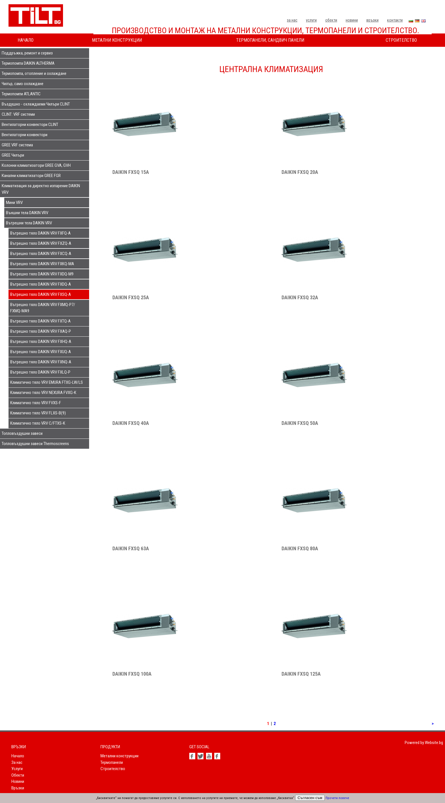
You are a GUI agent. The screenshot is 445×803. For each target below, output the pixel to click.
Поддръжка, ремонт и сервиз (27, 53)
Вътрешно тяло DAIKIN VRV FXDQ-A (40, 284)
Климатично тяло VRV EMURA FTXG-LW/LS (46, 382)
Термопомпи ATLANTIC (21, 93)
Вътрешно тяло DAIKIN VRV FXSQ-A (40, 294)
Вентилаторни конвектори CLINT (30, 124)
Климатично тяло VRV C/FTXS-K (37, 423)
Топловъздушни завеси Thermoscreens (35, 443)
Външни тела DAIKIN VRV (27, 212)
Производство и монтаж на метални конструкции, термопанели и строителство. (265, 30)
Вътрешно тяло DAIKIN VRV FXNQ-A (40, 361)
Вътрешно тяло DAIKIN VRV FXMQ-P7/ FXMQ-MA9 (42, 308)
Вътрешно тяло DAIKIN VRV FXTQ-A (40, 321)
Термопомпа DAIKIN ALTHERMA (28, 63)
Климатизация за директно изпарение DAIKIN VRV (41, 189)
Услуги (311, 20)
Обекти (331, 20)
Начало (25, 40)
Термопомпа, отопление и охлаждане (34, 73)
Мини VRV (14, 202)
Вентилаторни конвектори (24, 134)
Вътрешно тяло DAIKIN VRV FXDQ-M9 (42, 274)
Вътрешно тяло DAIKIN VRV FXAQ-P (40, 331)
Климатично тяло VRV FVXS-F (35, 402)
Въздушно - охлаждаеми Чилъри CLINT (36, 104)
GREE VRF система (17, 144)
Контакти (395, 20)
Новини (352, 20)
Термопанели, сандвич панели (270, 40)
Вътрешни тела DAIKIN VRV (29, 222)
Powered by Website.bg (424, 742)
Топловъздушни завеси (22, 433)
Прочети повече (337, 798)
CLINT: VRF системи (18, 114)
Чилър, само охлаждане (22, 83)
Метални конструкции (117, 40)
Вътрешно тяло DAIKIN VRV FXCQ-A (40, 253)
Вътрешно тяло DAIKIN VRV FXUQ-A (40, 351)
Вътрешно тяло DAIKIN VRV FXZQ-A (40, 243)
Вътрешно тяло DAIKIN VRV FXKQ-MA (42, 263)
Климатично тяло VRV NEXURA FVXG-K (43, 392)
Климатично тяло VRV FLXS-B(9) (38, 413)
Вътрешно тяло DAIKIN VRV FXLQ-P (40, 372)
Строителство (401, 40)
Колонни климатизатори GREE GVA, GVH (36, 165)
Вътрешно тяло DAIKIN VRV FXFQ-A (40, 233)
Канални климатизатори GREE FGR (31, 175)
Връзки (372, 20)
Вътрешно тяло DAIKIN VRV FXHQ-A (40, 341)
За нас (292, 20)
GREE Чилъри (13, 155)
